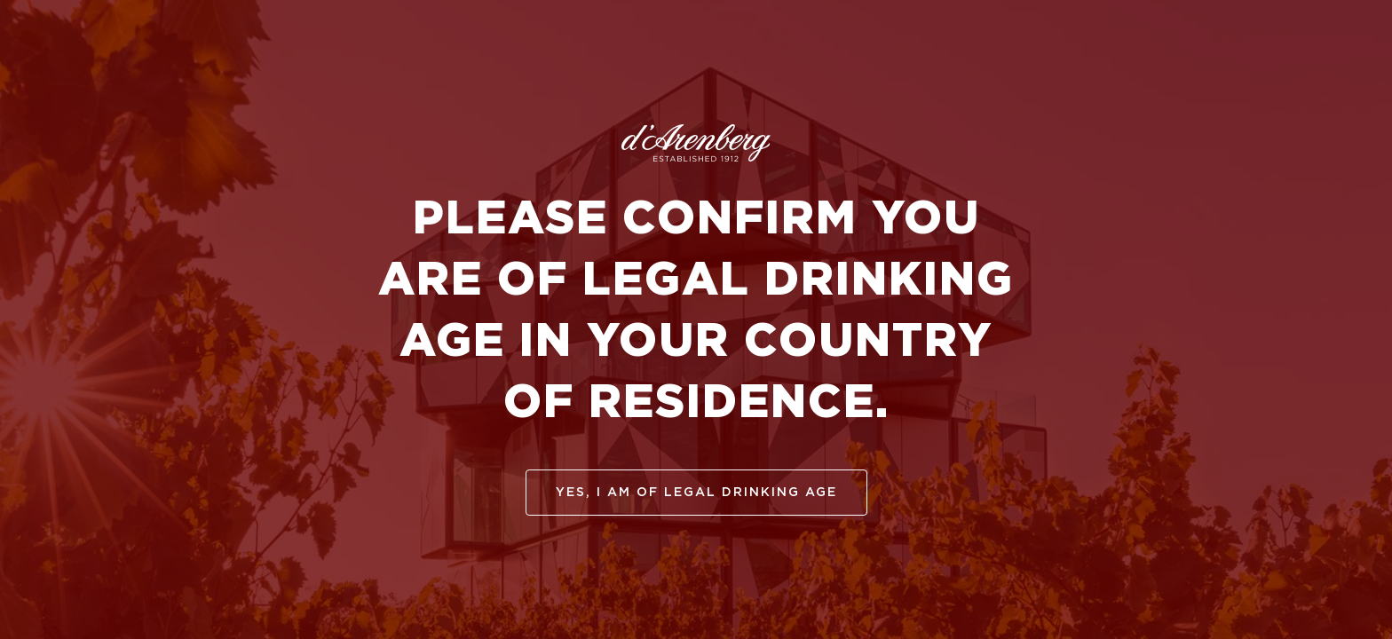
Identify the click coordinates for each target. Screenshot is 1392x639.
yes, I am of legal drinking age (696, 492)
